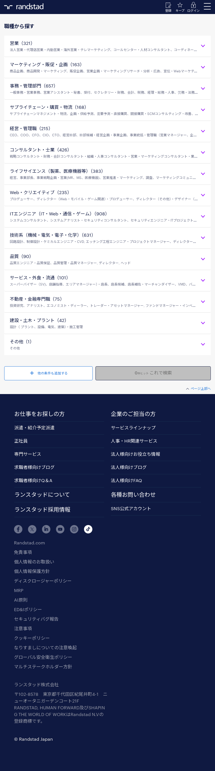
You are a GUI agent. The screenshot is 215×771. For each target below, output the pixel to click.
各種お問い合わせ (133, 494)
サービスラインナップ (133, 427)
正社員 (21, 440)
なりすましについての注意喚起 (45, 647)
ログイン (193, 10)
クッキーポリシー (32, 638)
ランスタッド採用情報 (42, 509)
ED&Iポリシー (28, 609)
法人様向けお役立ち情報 (135, 454)
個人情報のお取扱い (34, 561)
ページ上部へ (201, 388)
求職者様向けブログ (34, 467)
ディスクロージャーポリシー (43, 580)
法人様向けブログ (129, 467)
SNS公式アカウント (131, 508)
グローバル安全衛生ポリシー (43, 657)
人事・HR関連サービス (134, 440)
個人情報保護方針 (32, 571)
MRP (18, 590)
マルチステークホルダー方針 (43, 666)
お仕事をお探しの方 (39, 413)
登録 (168, 10)
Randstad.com (29, 542)
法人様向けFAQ (126, 480)
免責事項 (23, 552)
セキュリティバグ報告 (36, 619)
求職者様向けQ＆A (33, 480)
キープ (180, 10)
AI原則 (20, 599)
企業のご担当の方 (133, 413)
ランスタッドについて (42, 494)
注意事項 (23, 628)
